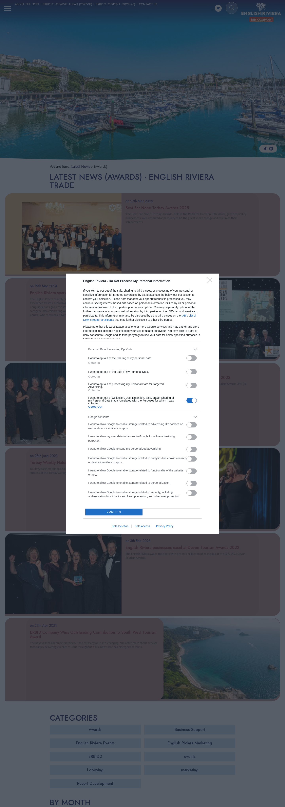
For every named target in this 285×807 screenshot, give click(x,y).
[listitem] (142, 349)
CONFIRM (113, 511)
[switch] (191, 358)
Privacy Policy (164, 526)
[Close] (211, 281)
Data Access (142, 526)
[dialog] (142, 404)
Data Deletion (120, 526)
